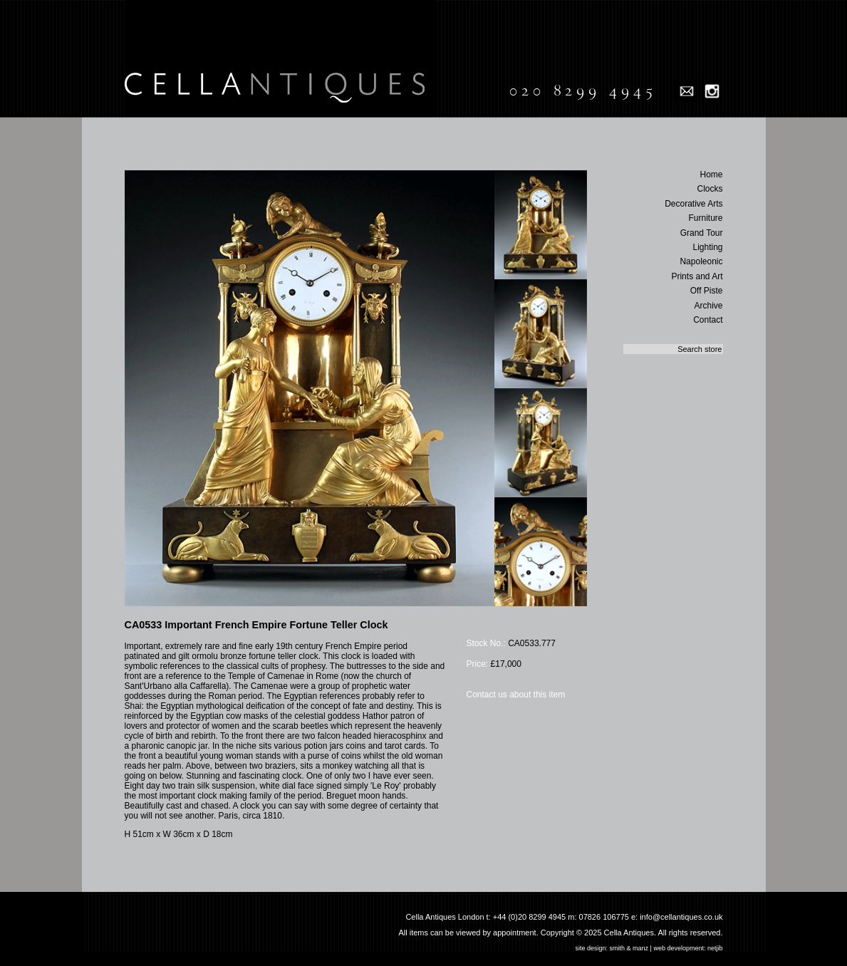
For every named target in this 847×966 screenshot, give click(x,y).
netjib (715, 948)
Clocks (709, 189)
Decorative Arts (693, 204)
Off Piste (706, 291)
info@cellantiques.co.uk (681, 917)
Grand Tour (701, 233)
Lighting (707, 247)
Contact (707, 320)
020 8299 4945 (583, 90)
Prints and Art (696, 276)
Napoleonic (701, 261)
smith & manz (629, 948)
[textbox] (673, 349)
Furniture (705, 218)
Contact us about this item (516, 695)
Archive (708, 306)
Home (711, 175)
